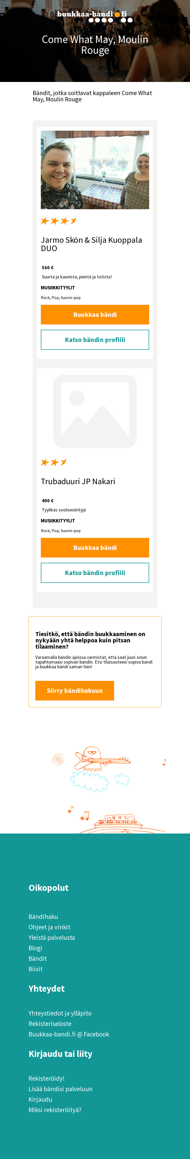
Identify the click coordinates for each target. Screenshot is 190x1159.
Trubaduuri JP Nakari (78, 481)
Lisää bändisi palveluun (61, 1089)
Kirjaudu (40, 1099)
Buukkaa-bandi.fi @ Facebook (69, 1034)
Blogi (35, 948)
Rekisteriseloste (50, 1023)
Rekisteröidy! (47, 1078)
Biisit (36, 969)
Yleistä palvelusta (52, 937)
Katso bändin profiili (95, 339)
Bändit (38, 958)
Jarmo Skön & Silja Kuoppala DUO (91, 244)
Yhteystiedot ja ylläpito (60, 1013)
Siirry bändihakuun (75, 690)
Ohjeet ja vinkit (49, 927)
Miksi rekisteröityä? (55, 1110)
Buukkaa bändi (95, 314)
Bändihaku (43, 916)
